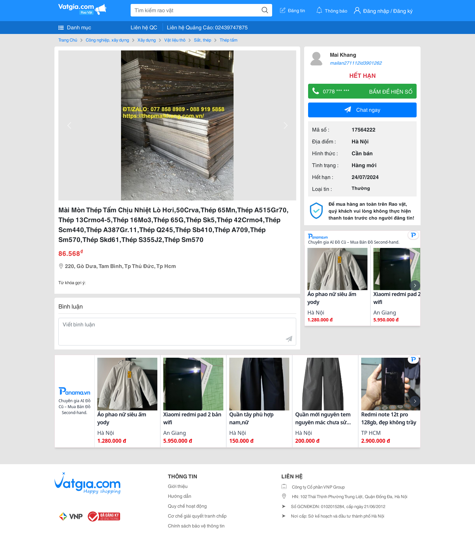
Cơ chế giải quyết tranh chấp (197, 515)
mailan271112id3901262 (356, 62)
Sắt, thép (202, 40)
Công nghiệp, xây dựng (107, 40)
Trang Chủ (67, 40)
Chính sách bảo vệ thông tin (196, 525)
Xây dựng (147, 40)
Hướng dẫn (179, 496)
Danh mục (74, 27)
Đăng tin (292, 10)
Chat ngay (362, 109)
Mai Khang (343, 54)
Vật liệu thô (174, 40)
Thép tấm (229, 40)
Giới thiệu (178, 486)
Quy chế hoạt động (187, 505)
